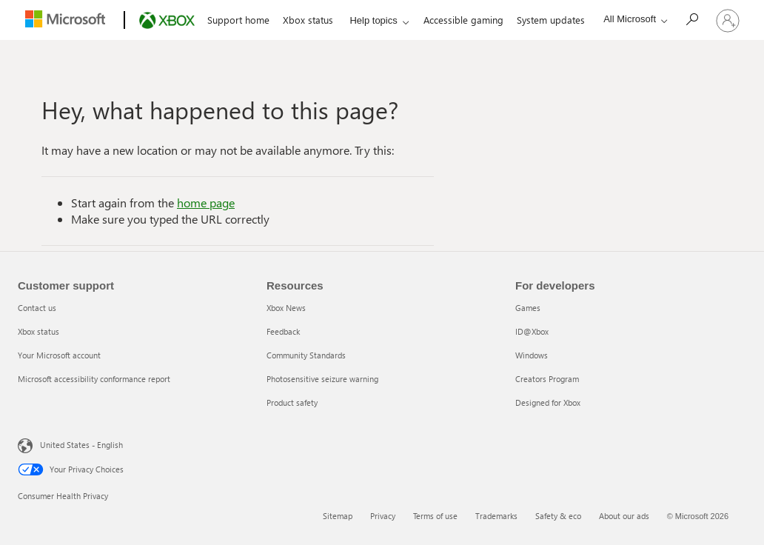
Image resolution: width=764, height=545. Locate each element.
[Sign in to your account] (727, 20)
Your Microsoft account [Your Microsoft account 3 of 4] (59, 355)
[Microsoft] (68, 21)
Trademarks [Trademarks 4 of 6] (496, 515)
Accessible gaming (463, 19)
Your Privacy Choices (71, 469)
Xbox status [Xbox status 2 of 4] (38, 331)
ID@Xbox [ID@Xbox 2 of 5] (532, 331)
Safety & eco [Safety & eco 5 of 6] (558, 515)
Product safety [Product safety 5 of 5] (292, 402)
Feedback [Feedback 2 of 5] (283, 331)
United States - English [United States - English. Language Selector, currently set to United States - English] (71, 444)
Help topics (373, 20)
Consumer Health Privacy (63, 495)
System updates (551, 19)
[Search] (695, 19)
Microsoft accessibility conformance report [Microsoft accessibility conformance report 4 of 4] (94, 378)
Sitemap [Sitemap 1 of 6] (337, 515)
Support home (238, 19)
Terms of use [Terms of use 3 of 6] (435, 515)
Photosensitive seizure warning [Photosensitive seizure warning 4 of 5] (322, 378)
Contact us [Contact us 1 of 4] (37, 307)
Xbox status (308, 19)
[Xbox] (165, 21)
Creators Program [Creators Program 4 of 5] (547, 378)
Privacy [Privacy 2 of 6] (382, 515)
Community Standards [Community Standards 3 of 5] (306, 355)
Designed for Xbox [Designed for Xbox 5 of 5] (547, 402)
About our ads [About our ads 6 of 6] (624, 515)
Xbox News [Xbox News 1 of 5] (286, 307)
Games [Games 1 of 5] (527, 307)
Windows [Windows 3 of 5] (531, 355)
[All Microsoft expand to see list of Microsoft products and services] (631, 19)
